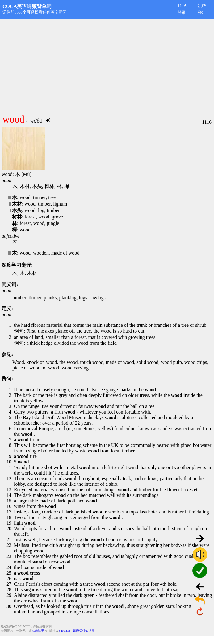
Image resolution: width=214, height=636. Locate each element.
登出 (202, 12)
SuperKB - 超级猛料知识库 (76, 630)
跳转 (202, 5)
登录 (182, 12)
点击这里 (38, 630)
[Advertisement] (107, 65)
